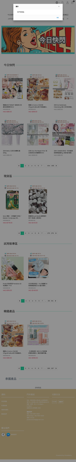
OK (58, 18)
